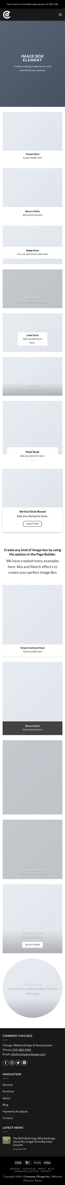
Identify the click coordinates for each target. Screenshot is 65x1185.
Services (8, 1084)
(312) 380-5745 (21, 1049)
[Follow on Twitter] (18, 1063)
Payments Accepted (15, 1111)
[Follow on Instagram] (12, 1063)
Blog (5, 1104)
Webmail (57, 1176)
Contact (8, 1118)
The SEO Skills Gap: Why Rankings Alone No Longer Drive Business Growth (34, 1141)
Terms (38, 1180)
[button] (60, 14)
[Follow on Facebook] (6, 1063)
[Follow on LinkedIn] (24, 1063)
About (7, 1098)
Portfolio (8, 1091)
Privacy (28, 1180)
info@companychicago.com (28, 1054)
